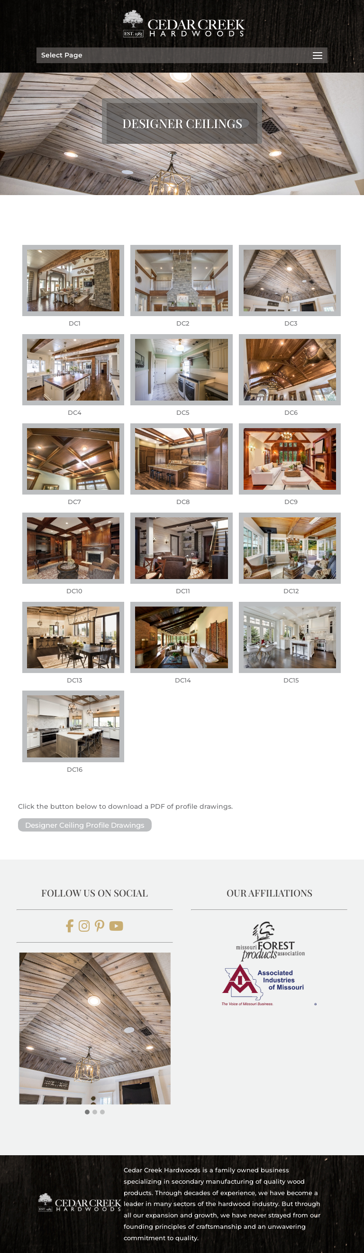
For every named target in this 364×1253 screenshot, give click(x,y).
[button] (87, 1112)
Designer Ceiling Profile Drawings (85, 824)
